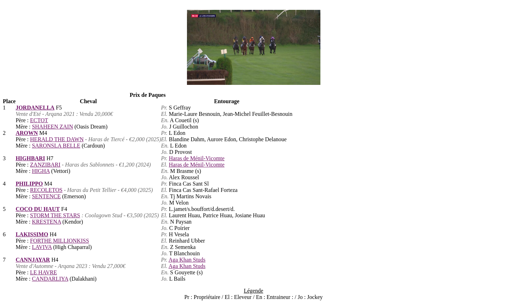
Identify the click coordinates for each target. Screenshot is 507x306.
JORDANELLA (34, 108)
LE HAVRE (43, 272)
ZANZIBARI (45, 165)
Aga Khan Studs (187, 260)
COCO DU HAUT (37, 209)
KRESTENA (46, 222)
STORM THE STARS (55, 215)
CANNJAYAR (32, 260)
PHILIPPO (29, 184)
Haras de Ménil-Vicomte (197, 158)
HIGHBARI (30, 158)
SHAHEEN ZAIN (52, 127)
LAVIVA (42, 247)
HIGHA (41, 171)
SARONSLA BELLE (56, 146)
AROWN (26, 133)
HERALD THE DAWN (56, 139)
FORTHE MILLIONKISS (59, 241)
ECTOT (39, 120)
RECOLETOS (46, 190)
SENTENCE (46, 196)
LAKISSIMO (31, 234)
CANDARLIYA (50, 279)
